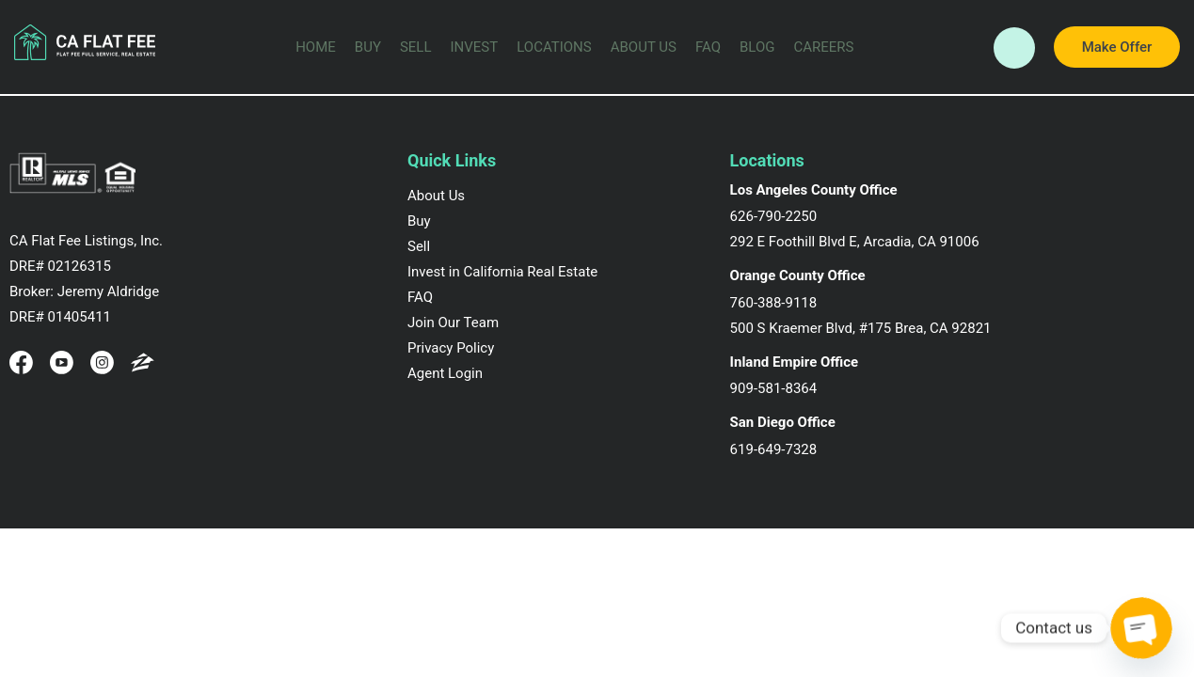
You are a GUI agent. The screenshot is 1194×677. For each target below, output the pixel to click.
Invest (475, 47)
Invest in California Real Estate (502, 271)
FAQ (708, 47)
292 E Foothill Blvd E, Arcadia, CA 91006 (854, 241)
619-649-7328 (774, 449)
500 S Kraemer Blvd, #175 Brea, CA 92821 (861, 328)
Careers (824, 47)
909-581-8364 (774, 388)
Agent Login (445, 373)
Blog (757, 47)
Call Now (1014, 49)
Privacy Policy (450, 347)
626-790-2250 (774, 216)
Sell (416, 47)
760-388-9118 (774, 302)
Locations (554, 47)
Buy (368, 47)
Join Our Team (453, 322)
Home (315, 47)
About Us (644, 47)
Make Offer (1117, 47)
